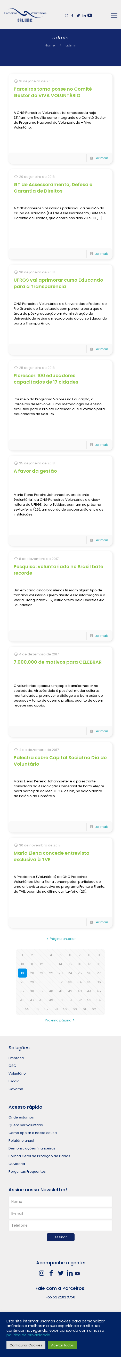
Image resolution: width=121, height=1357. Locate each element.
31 (51, 982)
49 (51, 1000)
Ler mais (102, 158)
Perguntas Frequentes (27, 1171)
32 (61, 982)
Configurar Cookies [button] (26, 1345)
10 (22, 964)
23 (61, 973)
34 (79, 982)
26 (89, 973)
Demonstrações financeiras (32, 1148)
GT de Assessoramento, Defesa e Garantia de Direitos (53, 187)
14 (60, 964)
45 (98, 991)
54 (98, 1000)
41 (60, 991)
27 (99, 973)
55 (27, 1009)
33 (70, 982)
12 (41, 964)
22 (51, 973)
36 (99, 982)
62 (94, 1009)
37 (22, 991)
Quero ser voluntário (26, 1125)
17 (89, 964)
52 (80, 1000)
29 (32, 982)
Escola (14, 1081)
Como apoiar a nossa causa (33, 1132)
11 (32, 964)
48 (41, 1000)
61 (84, 1009)
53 (89, 1000)
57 (46, 1009)
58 (56, 1009)
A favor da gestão (35, 471)
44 (89, 991)
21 (41, 973)
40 (51, 991)
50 (61, 1000)
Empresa (16, 1058)
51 (70, 1000)
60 (75, 1009)
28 (22, 982)
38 (32, 991)
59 (65, 1009)
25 (80, 973)
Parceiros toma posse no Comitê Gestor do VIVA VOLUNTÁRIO (53, 92)
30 (41, 982)
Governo (16, 1088)
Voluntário (17, 1073)
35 (89, 982)
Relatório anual (21, 1140)
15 (70, 964)
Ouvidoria (17, 1163)
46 (22, 1000)
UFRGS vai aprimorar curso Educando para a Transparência (58, 283)
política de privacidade (28, 1335)
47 (32, 1000)
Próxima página (60, 1020)
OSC (12, 1065)
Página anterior (60, 938)
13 (51, 964)
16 (79, 964)
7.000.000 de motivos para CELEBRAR (58, 662)
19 (22, 973)
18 (98, 964)
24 (70, 973)
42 (70, 991)
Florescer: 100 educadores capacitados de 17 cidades (46, 378)
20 (32, 973)
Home (50, 45)
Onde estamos (21, 1117)
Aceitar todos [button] (62, 1345)
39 (41, 991)
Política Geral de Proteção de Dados (39, 1156)
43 (79, 991)
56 (37, 1009)
